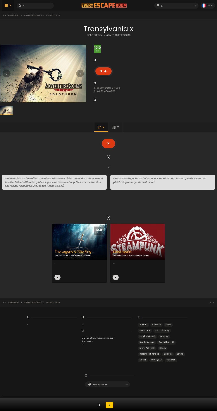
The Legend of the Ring (73, 252)
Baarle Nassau (147, 342)
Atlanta (143, 324)
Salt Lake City (162, 330)
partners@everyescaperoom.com (98, 338)
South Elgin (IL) (166, 342)
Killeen (162, 348)
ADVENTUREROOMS (118, 35)
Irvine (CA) (156, 359)
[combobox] (176, 6)
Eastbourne (145, 330)
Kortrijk (143, 359)
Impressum (87, 341)
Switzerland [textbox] (100, 384)
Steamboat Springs (149, 354)
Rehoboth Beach (147, 336)
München (170, 359)
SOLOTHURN (94, 35)
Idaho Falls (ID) (147, 348)
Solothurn (13, 15)
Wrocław (164, 336)
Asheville (156, 324)
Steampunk (122, 252)
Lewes (168, 324)
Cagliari (168, 354)
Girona (180, 354)
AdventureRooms (32, 15)
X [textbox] (162, 5)
